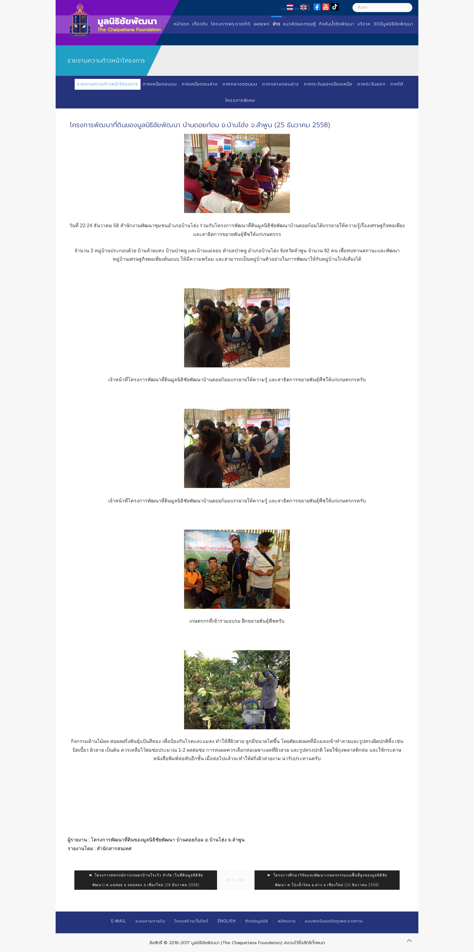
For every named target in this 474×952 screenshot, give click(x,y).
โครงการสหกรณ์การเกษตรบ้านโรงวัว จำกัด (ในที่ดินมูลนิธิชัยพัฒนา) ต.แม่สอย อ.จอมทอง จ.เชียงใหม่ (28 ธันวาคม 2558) (145, 880)
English (227, 921)
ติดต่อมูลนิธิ (256, 921)
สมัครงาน (287, 921)
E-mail (118, 921)
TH (283, 8)
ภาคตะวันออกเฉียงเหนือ (328, 84)
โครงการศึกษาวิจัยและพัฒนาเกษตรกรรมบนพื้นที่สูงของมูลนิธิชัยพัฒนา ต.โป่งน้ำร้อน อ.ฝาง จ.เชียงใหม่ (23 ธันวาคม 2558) (327, 880)
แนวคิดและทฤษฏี (299, 24)
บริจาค (364, 24)
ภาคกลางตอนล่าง (280, 84)
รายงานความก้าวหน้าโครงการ (107, 84)
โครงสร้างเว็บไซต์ (191, 921)
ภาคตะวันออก (371, 84)
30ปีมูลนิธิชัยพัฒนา (393, 24)
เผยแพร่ (262, 24)
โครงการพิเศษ (240, 100)
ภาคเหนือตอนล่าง (200, 84)
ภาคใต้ (396, 84)
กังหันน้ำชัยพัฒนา (336, 24)
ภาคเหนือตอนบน (160, 84)
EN (297, 8)
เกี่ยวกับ (200, 24)
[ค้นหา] (382, 7)
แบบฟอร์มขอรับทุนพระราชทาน (334, 921)
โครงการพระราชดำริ (231, 24)
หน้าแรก (181, 24)
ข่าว (276, 24)
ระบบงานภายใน (150, 921)
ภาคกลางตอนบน (239, 84)
